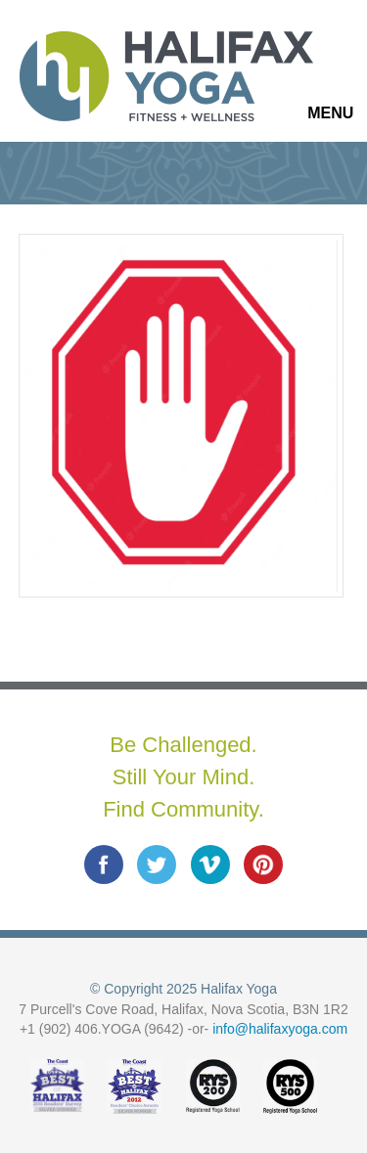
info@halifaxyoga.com (279, 1029)
